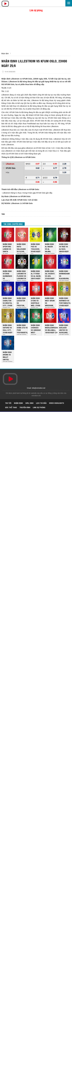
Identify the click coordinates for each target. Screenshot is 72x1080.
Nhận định (5, 53)
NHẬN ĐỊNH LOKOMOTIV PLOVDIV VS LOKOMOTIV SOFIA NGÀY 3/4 (21, 275)
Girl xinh (29, 403)
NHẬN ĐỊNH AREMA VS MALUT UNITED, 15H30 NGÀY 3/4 (7, 356)
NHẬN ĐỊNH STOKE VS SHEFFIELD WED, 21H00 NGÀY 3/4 (35, 302)
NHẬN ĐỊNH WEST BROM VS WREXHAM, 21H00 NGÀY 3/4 (50, 302)
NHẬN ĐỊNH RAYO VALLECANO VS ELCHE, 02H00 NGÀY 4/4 (21, 248)
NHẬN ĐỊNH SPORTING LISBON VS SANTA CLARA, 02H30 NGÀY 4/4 (7, 248)
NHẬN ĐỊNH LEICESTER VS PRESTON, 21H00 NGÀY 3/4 (21, 302)
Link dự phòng (36, 10)
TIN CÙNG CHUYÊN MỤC (13, 224)
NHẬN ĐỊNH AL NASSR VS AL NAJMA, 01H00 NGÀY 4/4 (50, 248)
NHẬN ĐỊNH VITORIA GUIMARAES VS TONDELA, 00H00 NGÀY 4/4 (7, 275)
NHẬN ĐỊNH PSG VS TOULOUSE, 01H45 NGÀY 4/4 (35, 248)
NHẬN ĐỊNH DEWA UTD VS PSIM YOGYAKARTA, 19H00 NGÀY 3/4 (22, 329)
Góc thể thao (11, 407)
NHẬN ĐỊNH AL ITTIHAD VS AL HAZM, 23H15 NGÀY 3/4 (36, 275)
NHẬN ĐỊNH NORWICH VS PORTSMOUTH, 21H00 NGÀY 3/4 (65, 302)
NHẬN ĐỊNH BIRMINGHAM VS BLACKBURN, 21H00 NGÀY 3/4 (64, 275)
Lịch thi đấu (41, 403)
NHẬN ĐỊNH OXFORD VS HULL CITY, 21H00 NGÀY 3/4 (7, 329)
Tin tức (8, 403)
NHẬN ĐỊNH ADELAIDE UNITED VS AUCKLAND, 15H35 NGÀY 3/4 (64, 329)
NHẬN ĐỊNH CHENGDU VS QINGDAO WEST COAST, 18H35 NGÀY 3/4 (36, 329)
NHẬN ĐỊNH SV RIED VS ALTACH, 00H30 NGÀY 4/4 (64, 248)
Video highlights (56, 403)
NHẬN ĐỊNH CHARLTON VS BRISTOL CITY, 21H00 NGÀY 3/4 (7, 302)
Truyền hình (24, 407)
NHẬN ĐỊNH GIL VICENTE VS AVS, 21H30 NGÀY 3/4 (50, 275)
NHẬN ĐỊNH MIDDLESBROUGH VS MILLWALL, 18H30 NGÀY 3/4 (52, 329)
